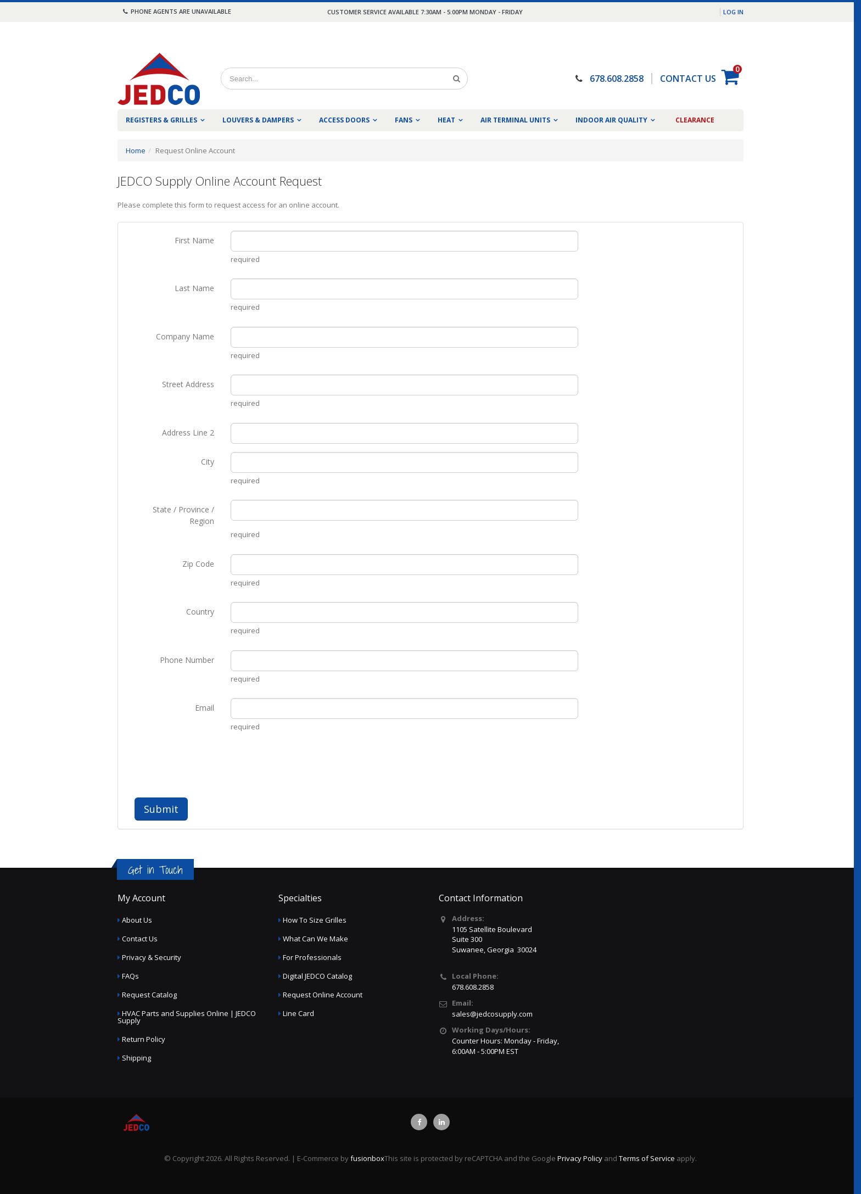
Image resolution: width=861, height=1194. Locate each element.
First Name (194, 240)
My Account (141, 898)
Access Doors (344, 120)
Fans (403, 120)
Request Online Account (322, 995)
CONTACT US (688, 78)
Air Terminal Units (515, 120)
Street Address (188, 384)
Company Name (185, 336)
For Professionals (312, 957)
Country (200, 611)
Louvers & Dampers (258, 120)
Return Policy (143, 1039)
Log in (733, 12)
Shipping (136, 1058)
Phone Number (187, 660)
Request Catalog (149, 995)
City (207, 461)
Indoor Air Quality (611, 120)
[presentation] (314, 767)
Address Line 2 (188, 432)
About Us (137, 920)
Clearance (694, 120)
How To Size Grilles (314, 920)
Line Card (298, 1013)
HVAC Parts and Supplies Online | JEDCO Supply (187, 1016)
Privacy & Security (151, 957)
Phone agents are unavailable (176, 11)
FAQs (130, 976)
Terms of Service (647, 1158)
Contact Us (140, 939)
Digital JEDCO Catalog (317, 976)
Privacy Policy (579, 1158)
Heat (446, 120)
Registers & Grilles (161, 120)
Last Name (194, 288)
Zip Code (198, 564)
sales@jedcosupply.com (492, 1014)
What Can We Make (315, 939)
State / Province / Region (183, 515)
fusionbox (367, 1158)
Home (136, 150)
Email (204, 707)
